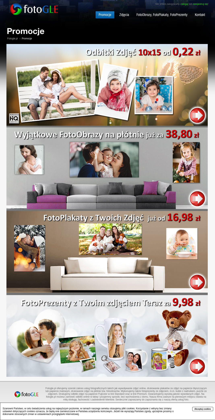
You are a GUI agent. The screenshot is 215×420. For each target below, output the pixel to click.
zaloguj (184, 4)
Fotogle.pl (12, 38)
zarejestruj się (200, 4)
